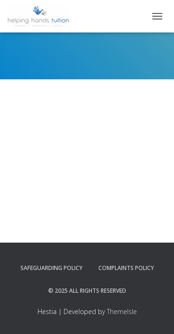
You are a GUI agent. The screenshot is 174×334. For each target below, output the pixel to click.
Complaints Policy (126, 268)
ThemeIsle (122, 311)
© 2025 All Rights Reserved (87, 291)
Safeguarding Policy (51, 268)
